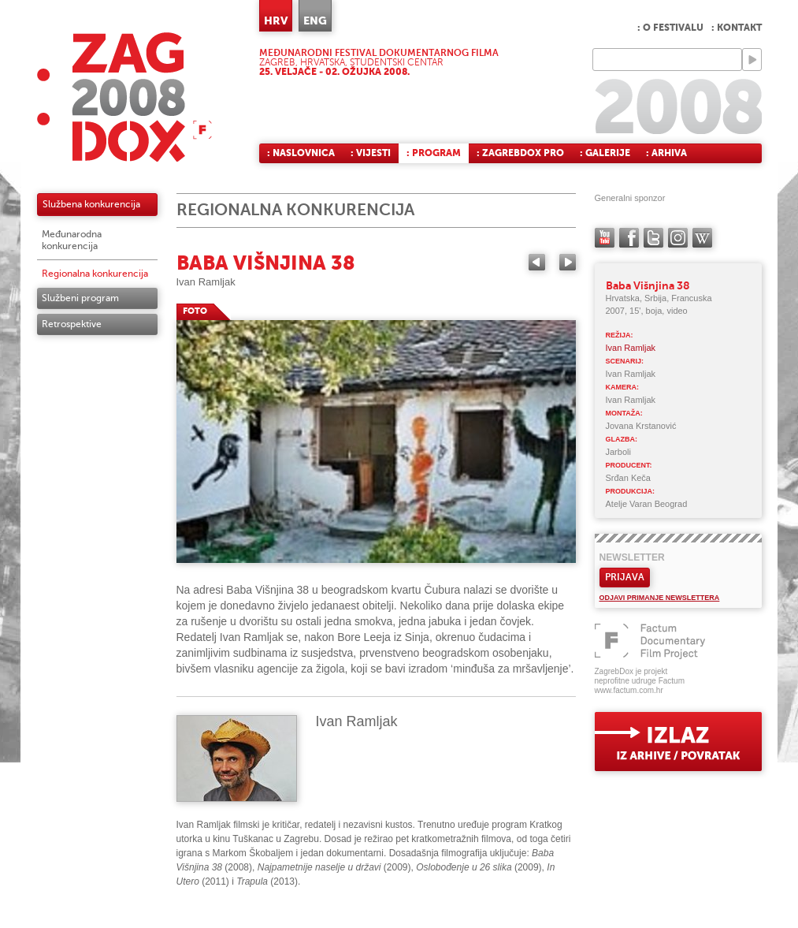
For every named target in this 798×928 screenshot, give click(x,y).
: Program (433, 152)
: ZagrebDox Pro (520, 152)
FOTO (195, 311)
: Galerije (605, 152)
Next (567, 262)
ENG (315, 20)
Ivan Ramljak (206, 282)
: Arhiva (666, 152)
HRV (276, 20)
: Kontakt (736, 27)
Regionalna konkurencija (95, 273)
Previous (537, 262)
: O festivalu (670, 27)
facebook (629, 238)
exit (678, 741)
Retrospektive (72, 324)
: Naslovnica (301, 152)
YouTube (604, 238)
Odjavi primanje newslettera (659, 598)
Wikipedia (702, 238)
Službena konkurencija (91, 204)
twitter (653, 238)
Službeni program (80, 298)
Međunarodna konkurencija (72, 240)
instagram (678, 238)
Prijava (624, 577)
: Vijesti (371, 152)
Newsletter (632, 557)
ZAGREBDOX (124, 97)
